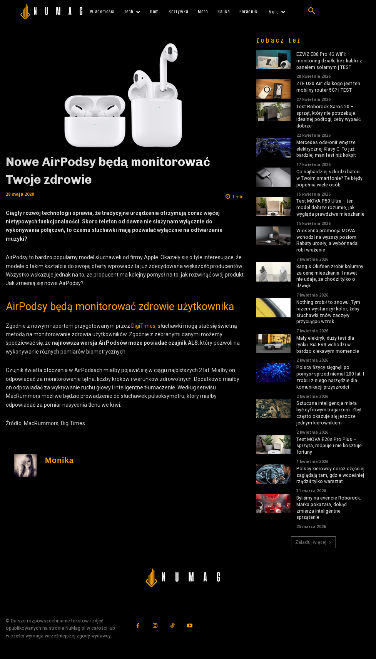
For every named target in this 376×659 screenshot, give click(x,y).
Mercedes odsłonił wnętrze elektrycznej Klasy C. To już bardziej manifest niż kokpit (326, 149)
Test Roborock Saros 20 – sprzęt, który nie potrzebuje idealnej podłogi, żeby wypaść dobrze (328, 116)
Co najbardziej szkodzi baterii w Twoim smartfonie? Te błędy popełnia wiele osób (329, 178)
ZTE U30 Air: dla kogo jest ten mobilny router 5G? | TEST (328, 87)
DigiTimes (143, 326)
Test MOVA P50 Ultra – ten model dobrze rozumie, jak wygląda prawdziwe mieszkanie (330, 208)
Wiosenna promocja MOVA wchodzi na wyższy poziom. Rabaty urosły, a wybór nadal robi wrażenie (327, 240)
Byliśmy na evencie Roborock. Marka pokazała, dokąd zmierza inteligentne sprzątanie (328, 508)
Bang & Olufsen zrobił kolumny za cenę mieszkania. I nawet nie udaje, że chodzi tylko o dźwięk (329, 276)
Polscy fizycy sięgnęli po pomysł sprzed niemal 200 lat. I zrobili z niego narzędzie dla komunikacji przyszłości (330, 377)
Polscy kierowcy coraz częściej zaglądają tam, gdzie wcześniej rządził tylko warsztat (330, 475)
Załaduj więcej (313, 542)
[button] (311, 11)
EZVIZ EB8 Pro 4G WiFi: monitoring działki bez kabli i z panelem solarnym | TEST (329, 61)
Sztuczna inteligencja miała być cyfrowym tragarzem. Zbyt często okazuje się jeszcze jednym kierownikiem (329, 413)
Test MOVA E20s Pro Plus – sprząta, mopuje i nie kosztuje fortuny (329, 446)
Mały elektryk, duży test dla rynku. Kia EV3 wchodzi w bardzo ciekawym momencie (327, 345)
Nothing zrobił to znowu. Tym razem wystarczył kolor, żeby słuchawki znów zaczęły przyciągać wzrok (328, 312)
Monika (59, 460)
